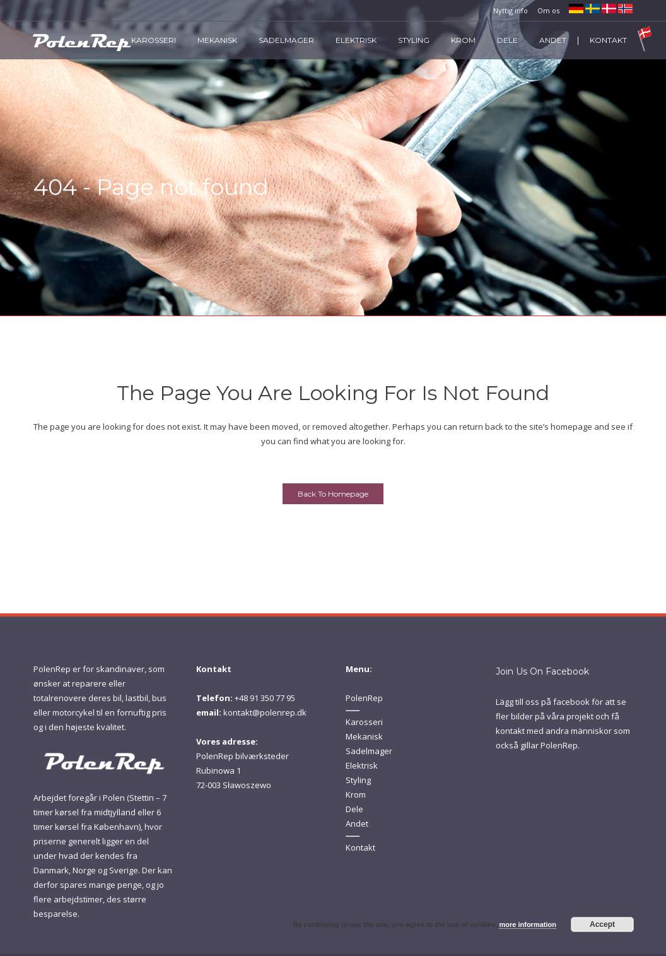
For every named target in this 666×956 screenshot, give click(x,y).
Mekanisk (364, 736)
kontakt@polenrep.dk (265, 712)
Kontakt (360, 847)
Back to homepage (333, 494)
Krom (356, 794)
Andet (357, 823)
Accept (602, 924)
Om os (548, 10)
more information (527, 924)
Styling (358, 780)
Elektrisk (362, 765)
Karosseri (364, 722)
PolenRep (364, 698)
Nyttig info (510, 10)
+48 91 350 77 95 (265, 698)
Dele (354, 809)
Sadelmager (369, 751)
